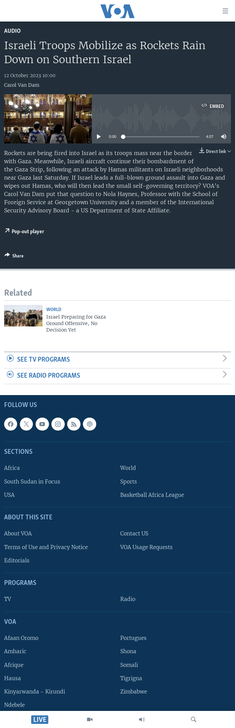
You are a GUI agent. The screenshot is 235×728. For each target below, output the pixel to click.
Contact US (134, 534)
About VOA (18, 534)
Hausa (12, 678)
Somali (129, 665)
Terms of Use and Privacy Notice (46, 547)
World (53, 309)
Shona (128, 651)
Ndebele (14, 705)
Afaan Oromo (21, 638)
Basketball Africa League (152, 495)
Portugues (133, 638)
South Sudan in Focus (32, 481)
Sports (128, 481)
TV (7, 599)
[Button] (14, 257)
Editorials (16, 560)
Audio (12, 31)
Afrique (13, 665)
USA (9, 495)
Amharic (15, 651)
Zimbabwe (133, 691)
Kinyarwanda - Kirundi (34, 691)
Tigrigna (131, 678)
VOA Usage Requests (146, 547)
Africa (12, 468)
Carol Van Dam (21, 85)
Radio (127, 599)
